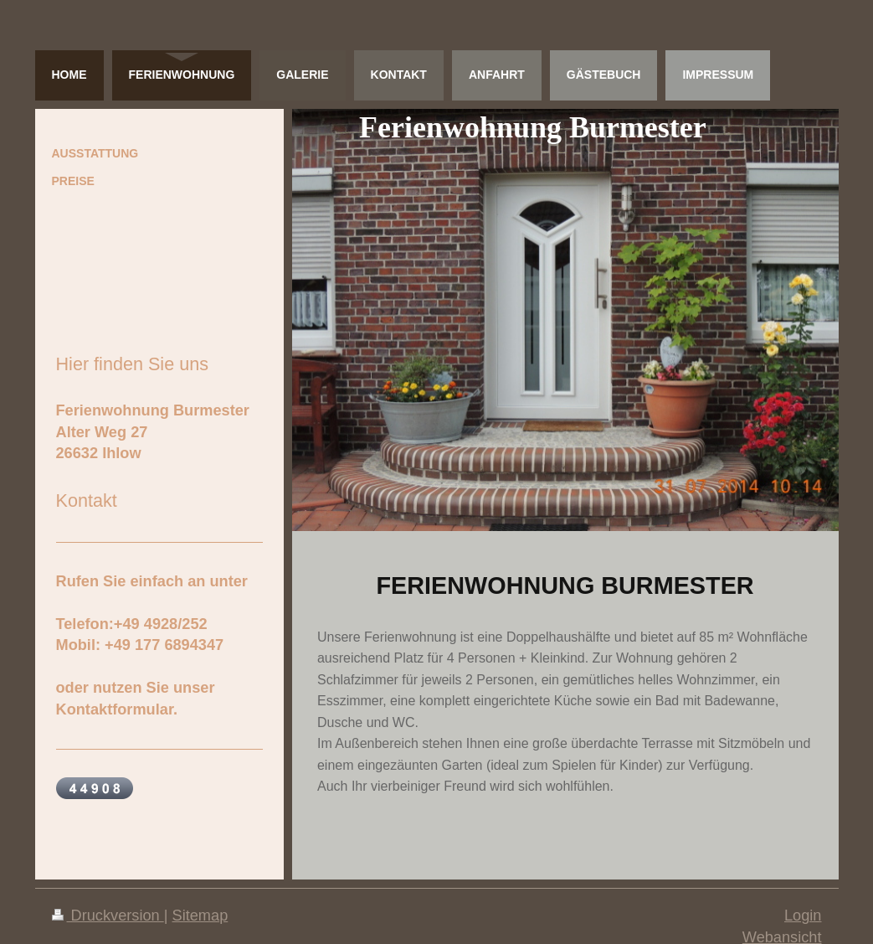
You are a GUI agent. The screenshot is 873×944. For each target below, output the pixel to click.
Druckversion (108, 915)
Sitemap (200, 915)
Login (803, 915)
